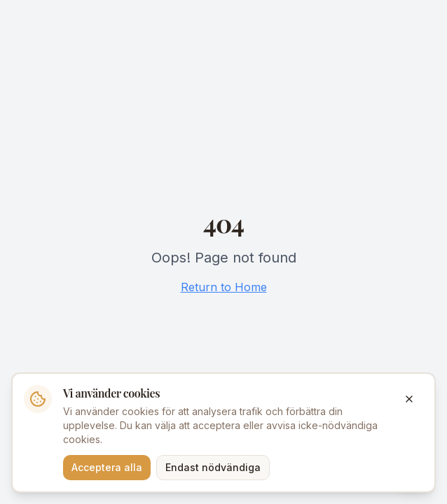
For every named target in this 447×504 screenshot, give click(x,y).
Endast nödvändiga (213, 467)
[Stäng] (409, 399)
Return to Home (224, 287)
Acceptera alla (106, 467)
